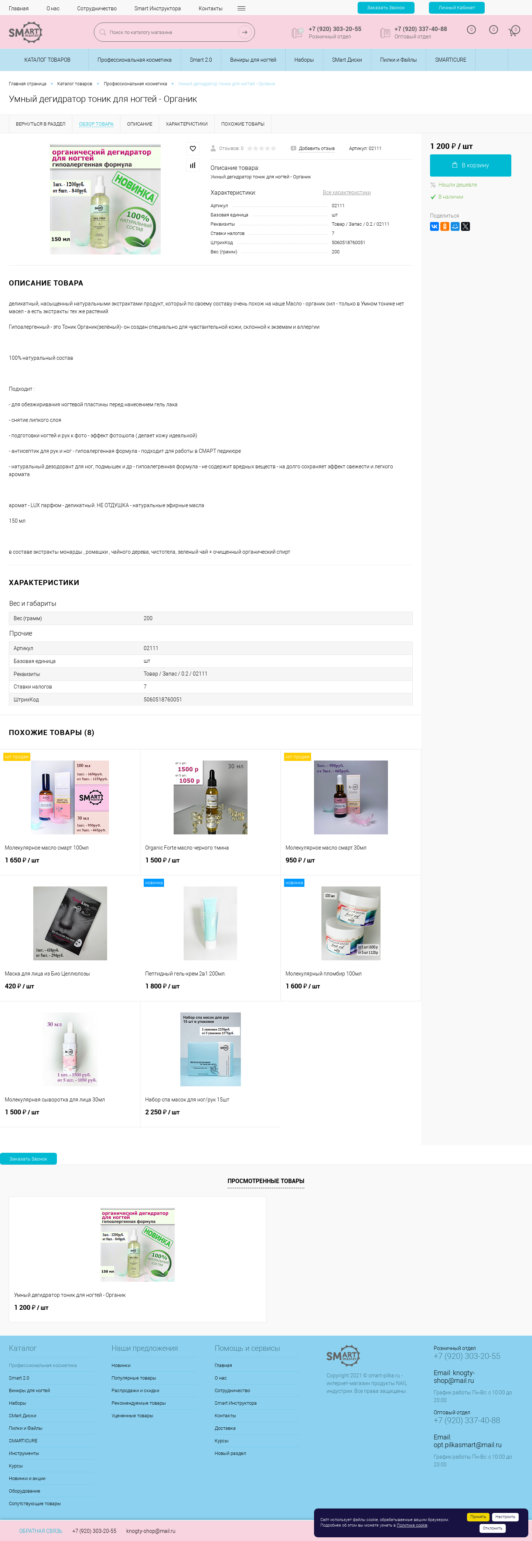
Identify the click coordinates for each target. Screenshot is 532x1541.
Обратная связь (35, 1531)
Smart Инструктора (157, 8)
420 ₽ (70, 990)
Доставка (225, 1428)
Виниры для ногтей (29, 1390)
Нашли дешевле (453, 185)
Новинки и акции (27, 1478)
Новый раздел (230, 1453)
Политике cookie (412, 1525)
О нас (53, 8)
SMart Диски (22, 1415)
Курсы (16, 1466)
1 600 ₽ (351, 990)
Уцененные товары (132, 1415)
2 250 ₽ (210, 1116)
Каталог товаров (46, 60)
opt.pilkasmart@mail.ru (468, 1445)
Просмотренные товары (266, 1181)
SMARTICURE (23, 1440)
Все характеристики (347, 192)
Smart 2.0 (19, 1378)
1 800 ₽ (210, 990)
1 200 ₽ (31, 1307)
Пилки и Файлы (25, 1428)
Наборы (17, 1403)
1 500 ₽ (210, 864)
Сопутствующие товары (35, 1503)
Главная (19, 8)
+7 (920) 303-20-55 (94, 1531)
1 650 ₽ (70, 864)
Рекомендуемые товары (139, 1403)
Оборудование (24, 1491)
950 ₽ (351, 864)
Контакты (211, 8)
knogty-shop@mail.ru (454, 1376)
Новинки (121, 1365)
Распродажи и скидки (135, 1390)
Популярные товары (134, 1378)
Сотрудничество (97, 8)
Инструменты (24, 1453)
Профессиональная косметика (43, 1365)
